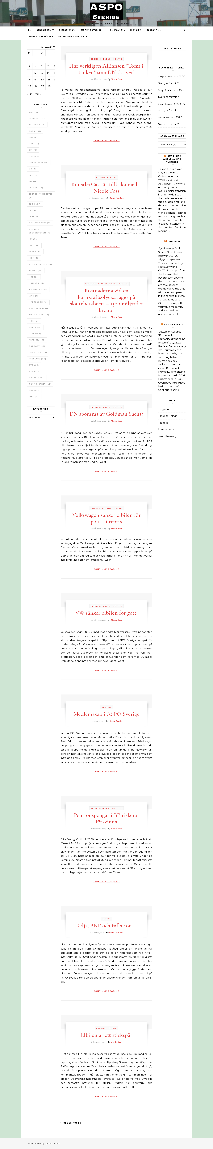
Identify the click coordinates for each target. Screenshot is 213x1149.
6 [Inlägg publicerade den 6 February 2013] (41, 66)
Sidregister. (67, 30)
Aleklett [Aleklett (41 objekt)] (37, 118)
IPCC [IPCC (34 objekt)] (34, 245)
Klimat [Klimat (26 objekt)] (36, 271)
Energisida (44, 30)
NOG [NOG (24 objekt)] (34, 321)
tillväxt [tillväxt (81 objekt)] (37, 378)
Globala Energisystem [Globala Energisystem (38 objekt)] (40, 231)
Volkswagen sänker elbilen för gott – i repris (106, 518)
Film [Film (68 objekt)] (34, 217)
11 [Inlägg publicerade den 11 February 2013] (29, 72)
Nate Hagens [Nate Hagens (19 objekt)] (39, 308)
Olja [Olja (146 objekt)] (35, 334)
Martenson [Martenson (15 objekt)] (38, 302)
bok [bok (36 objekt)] (34, 144)
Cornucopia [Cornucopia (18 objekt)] (39, 163)
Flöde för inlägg (168, 416)
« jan (29, 93)
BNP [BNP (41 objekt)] (33, 137)
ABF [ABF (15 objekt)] (33, 112)
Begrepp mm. (154, 30)
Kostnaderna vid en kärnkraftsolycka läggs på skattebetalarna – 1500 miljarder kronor (106, 300)
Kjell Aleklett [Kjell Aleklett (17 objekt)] (40, 264)
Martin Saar (116, 79)
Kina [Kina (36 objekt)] (34, 258)
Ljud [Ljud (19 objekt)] (34, 296)
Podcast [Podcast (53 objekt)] (37, 346)
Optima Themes (52, 1143)
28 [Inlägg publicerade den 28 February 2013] (49, 86)
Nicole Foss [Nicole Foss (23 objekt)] (39, 315)
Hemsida (106, 707)
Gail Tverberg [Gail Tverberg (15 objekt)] (40, 223)
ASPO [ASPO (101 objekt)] (35, 131)
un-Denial (174, 241)
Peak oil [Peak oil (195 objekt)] (37, 340)
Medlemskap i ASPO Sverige (107, 714)
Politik (117, 59)
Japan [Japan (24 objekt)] (35, 252)
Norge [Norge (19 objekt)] (35, 327)
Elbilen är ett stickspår (106, 1035)
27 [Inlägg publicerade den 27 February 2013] (42, 86)
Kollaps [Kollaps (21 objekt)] (36, 283)
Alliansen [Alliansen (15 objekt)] (37, 125)
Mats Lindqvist (116, 932)
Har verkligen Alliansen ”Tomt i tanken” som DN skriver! (106, 69)
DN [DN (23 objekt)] (33, 169)
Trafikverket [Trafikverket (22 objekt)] (40, 384)
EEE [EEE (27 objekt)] (33, 175)
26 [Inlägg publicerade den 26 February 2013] (36, 86)
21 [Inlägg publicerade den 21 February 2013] (48, 79)
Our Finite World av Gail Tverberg (172, 159)
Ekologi (90, 284)
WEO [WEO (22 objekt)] (34, 397)
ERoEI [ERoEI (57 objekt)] (35, 204)
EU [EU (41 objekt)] (33, 210)
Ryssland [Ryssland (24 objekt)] (37, 359)
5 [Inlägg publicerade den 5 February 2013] (35, 66)
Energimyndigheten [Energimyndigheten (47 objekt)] (41, 196)
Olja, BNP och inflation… (106, 925)
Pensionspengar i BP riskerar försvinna (106, 818)
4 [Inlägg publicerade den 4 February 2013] (29, 66)
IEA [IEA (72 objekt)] (33, 239)
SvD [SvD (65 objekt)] (34, 365)
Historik (135, 30)
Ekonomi (96, 59)
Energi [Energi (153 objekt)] (36, 188)
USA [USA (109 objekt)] (34, 390)
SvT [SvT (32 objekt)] (34, 371)
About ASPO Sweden (71, 36)
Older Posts (70, 1123)
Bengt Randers (116, 197)
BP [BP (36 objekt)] (33, 150)
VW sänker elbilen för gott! (106, 612)
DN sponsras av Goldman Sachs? (106, 413)
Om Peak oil (117, 30)
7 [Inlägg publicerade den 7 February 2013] (48, 66)
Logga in (164, 409)
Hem (29, 30)
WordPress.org (167, 436)
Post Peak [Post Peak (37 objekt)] (38, 352)
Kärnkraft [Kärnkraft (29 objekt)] (38, 289)
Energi (107, 59)
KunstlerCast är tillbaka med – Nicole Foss (106, 187)
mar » (38, 93)
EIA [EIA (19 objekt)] (33, 181)
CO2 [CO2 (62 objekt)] (34, 156)
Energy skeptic (174, 325)
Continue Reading (106, 140)
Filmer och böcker (41, 36)
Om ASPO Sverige (90, 30)
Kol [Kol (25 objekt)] (34, 277)
